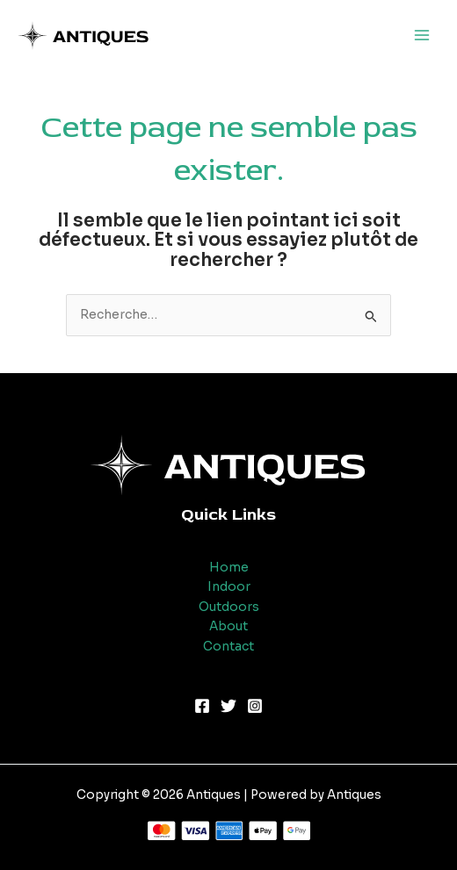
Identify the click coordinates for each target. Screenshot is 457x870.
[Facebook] (202, 706)
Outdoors (229, 607)
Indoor (228, 586)
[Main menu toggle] (422, 35)
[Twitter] (228, 706)
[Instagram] (255, 706)
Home (229, 567)
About (228, 626)
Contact (228, 646)
